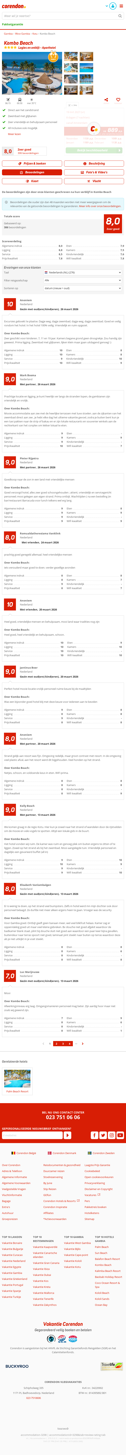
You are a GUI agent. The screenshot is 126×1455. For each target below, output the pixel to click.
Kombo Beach (103, 1265)
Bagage (6, 1201)
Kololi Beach (102, 1293)
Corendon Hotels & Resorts (59, 1201)
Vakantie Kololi (73, 1261)
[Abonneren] (67, 1135)
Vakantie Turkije (11, 1297)
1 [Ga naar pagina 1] (50, 1043)
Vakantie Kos (40, 1281)
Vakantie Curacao (12, 1255)
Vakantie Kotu (72, 1267)
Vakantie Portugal (12, 1285)
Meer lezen (14, 134)
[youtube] (120, 1135)
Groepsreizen (10, 1219)
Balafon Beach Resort (107, 1259)
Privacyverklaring (95, 1183)
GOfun (47, 1195)
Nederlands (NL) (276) (60, 272)
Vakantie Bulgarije (12, 1249)
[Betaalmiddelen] (16, 1366)
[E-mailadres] (32, 1135)
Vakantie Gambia (12, 1273)
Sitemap (89, 1219)
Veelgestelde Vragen (14, 1189)
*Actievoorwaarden (54, 1219)
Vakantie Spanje (11, 1291)
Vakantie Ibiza (41, 1269)
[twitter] (103, 1135)
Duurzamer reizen (53, 1171)
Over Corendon (11, 1165)
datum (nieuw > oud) (57, 288)
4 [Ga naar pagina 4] (69, 1043)
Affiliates (48, 1213)
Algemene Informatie (14, 1177)
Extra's (6, 1207)
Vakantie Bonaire (12, 1243)
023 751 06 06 (63, 1117)
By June (47, 1183)
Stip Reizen (49, 1189)
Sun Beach (101, 1253)
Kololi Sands (102, 1299)
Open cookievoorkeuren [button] (99, 1177)
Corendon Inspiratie (55, 1207)
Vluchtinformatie (12, 1195)
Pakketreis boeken (95, 1207)
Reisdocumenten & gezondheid (61, 1165)
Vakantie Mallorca (43, 1293)
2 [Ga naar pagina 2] (56, 1043)
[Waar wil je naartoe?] (63, 16)
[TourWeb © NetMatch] (63, 1428)
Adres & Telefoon (12, 1171)
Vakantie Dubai (42, 1275)
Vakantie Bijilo (72, 1249)
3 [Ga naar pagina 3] (63, 1043)
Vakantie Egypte (11, 1267)
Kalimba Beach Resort (108, 1271)
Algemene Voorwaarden (16, 1183)
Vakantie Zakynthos (45, 1305)
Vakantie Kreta (41, 1287)
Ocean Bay (101, 1305)
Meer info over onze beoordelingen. (100, 206)
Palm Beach (102, 1247)
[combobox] (63, 16)
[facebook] (94, 1135)
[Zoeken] (120, 16)
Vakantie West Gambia (77, 1243)
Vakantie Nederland (13, 1261)
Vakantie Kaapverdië (45, 1247)
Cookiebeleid (92, 1171)
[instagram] (111, 1135)
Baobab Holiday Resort (108, 1277)
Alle (47, 280)
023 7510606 (33, 1398)
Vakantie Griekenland (14, 1279)
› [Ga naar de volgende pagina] (82, 1045)
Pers (87, 1201)
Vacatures (90, 1195)
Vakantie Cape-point (76, 1255)
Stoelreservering (53, 1177)
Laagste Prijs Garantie (97, 1165)
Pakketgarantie (12, 24)
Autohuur (8, 1213)
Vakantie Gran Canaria (46, 1263)
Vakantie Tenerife (43, 1299)
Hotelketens (92, 1213)
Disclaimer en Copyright (99, 1189)
